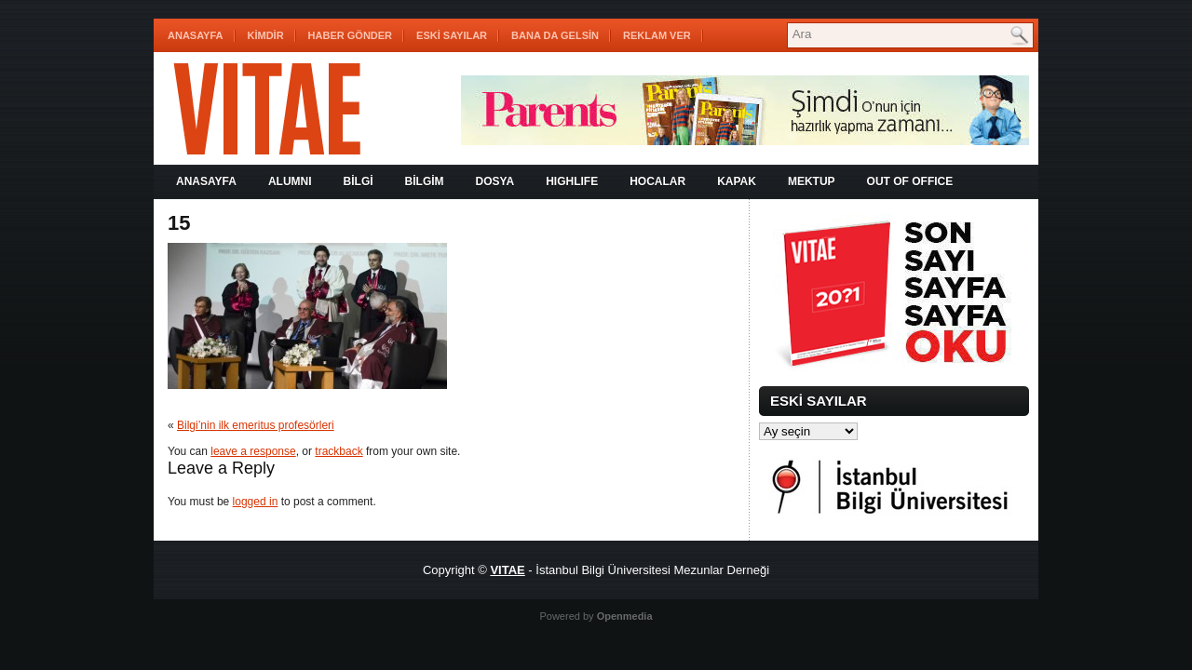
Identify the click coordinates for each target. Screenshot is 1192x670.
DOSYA (495, 181)
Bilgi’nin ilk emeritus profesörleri (255, 425)
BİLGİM (424, 181)
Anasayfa (196, 35)
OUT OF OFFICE (910, 181)
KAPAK (736, 181)
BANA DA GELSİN (555, 35)
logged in (255, 501)
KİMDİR (266, 35)
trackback (338, 451)
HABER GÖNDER (350, 35)
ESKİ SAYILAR (451, 35)
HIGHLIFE (572, 181)
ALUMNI (290, 181)
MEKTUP (811, 181)
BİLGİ (358, 181)
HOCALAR (657, 181)
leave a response (252, 451)
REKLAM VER (657, 35)
